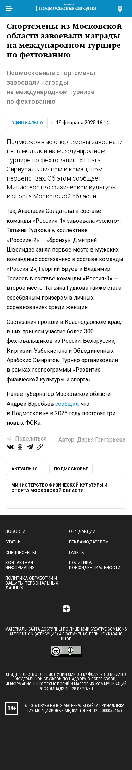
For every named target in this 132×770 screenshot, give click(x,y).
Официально (27, 122)
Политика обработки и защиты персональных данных (31, 583)
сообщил (66, 403)
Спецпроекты (20, 552)
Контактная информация (20, 565)
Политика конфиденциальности (94, 565)
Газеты (77, 552)
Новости (15, 531)
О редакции (82, 531)
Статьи (13, 542)
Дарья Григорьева (101, 439)
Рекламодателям (89, 542)
